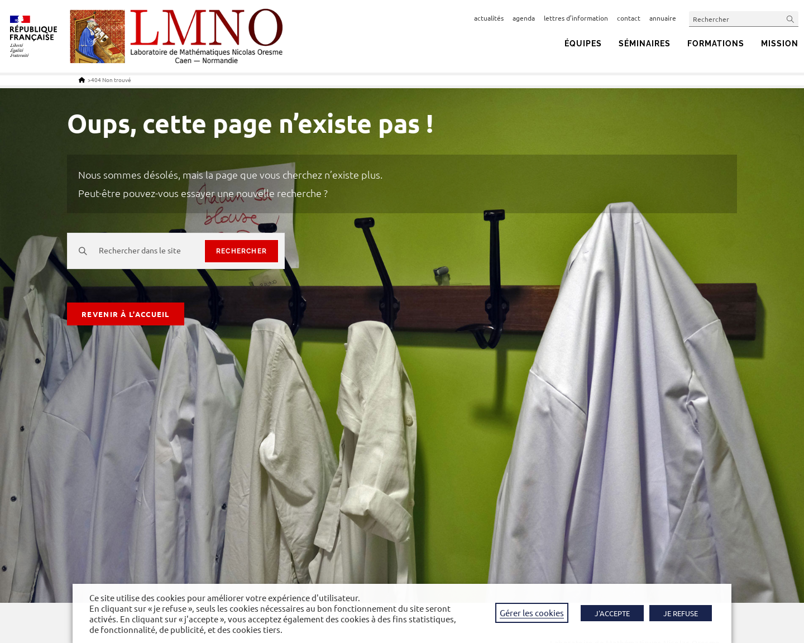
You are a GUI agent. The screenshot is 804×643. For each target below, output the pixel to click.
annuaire (662, 17)
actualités (489, 17)
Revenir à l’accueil (126, 314)
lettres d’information (576, 17)
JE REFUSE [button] (680, 613)
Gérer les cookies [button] (532, 612)
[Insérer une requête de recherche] (743, 18)
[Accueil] (82, 79)
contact (628, 17)
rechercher (241, 251)
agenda (524, 17)
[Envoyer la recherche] (791, 18)
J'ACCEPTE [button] (612, 613)
